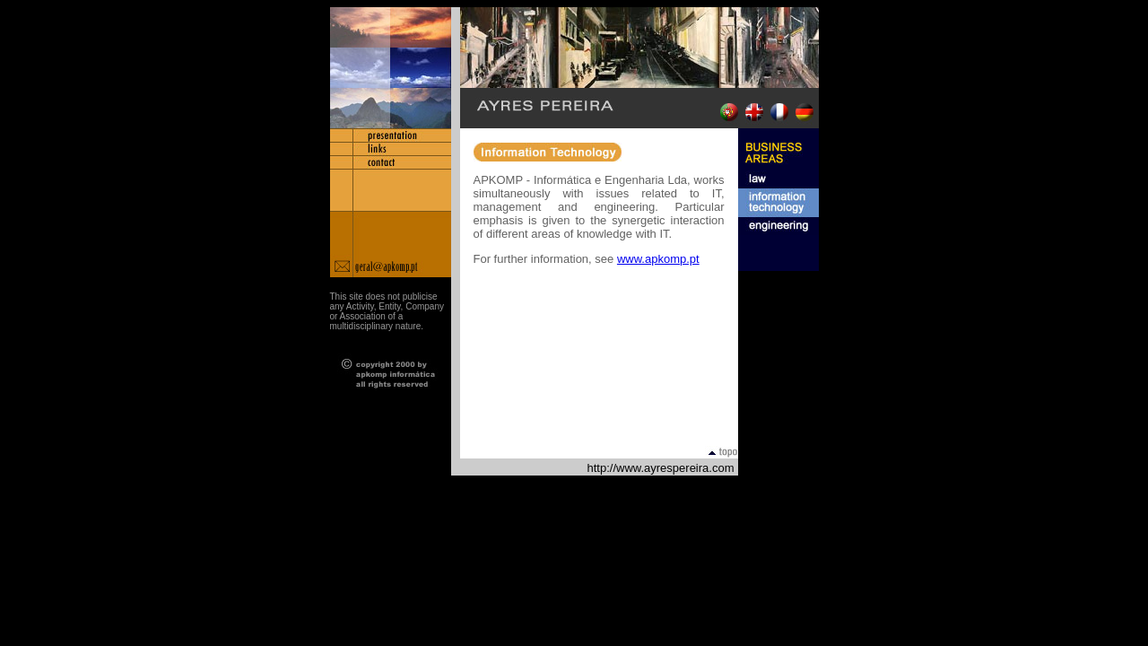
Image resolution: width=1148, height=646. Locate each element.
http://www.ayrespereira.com (660, 468)
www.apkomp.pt (658, 259)
